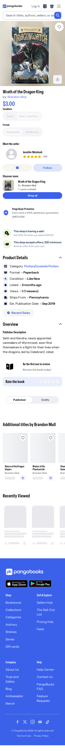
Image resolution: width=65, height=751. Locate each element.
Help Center (45, 669)
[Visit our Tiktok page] (47, 722)
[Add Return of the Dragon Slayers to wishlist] (23, 438)
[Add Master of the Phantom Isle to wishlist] (50, 438)
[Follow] (47, 168)
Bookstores (13, 602)
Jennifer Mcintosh (32, 152)
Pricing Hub (45, 622)
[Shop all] (32, 195)
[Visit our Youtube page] (40, 722)
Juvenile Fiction (47, 266)
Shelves (11, 632)
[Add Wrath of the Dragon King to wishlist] (59, 27)
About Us (12, 669)
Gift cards (12, 646)
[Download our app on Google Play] (40, 583)
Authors (11, 624)
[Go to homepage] (12, 6)
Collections (13, 610)
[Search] (57, 15)
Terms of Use (24, 735)
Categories (13, 617)
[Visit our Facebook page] (17, 722)
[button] (32, 258)
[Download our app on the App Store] (17, 583)
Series (10, 639)
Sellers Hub (45, 602)
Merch (10, 703)
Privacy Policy (41, 735)
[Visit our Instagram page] (33, 722)
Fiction (29, 266)
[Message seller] (17, 168)
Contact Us (45, 677)
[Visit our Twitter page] (25, 722)
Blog (9, 689)
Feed (40, 629)
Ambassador (14, 696)
